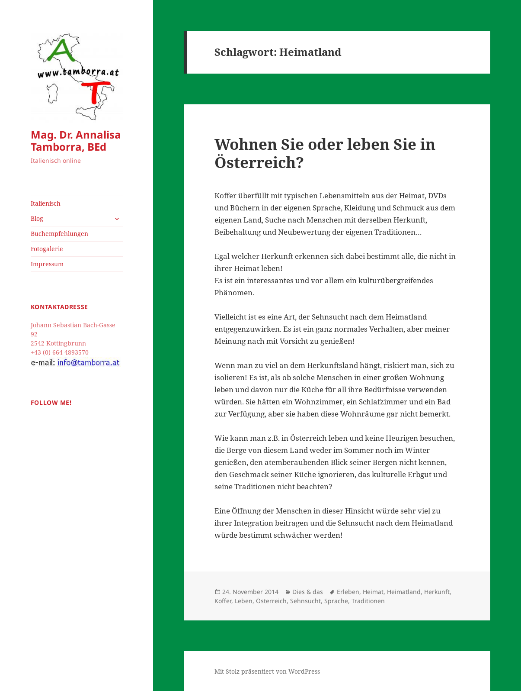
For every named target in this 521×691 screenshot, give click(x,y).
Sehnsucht (305, 601)
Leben (244, 601)
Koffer (222, 601)
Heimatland (404, 592)
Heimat (373, 592)
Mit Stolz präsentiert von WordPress (267, 671)
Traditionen (368, 601)
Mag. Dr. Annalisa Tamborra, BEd (76, 140)
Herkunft (437, 592)
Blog (37, 218)
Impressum (47, 264)
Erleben (348, 592)
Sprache (336, 601)
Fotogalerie (47, 249)
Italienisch (46, 203)
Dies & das (307, 592)
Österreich (271, 601)
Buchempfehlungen (59, 233)
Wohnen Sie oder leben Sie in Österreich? (324, 153)
